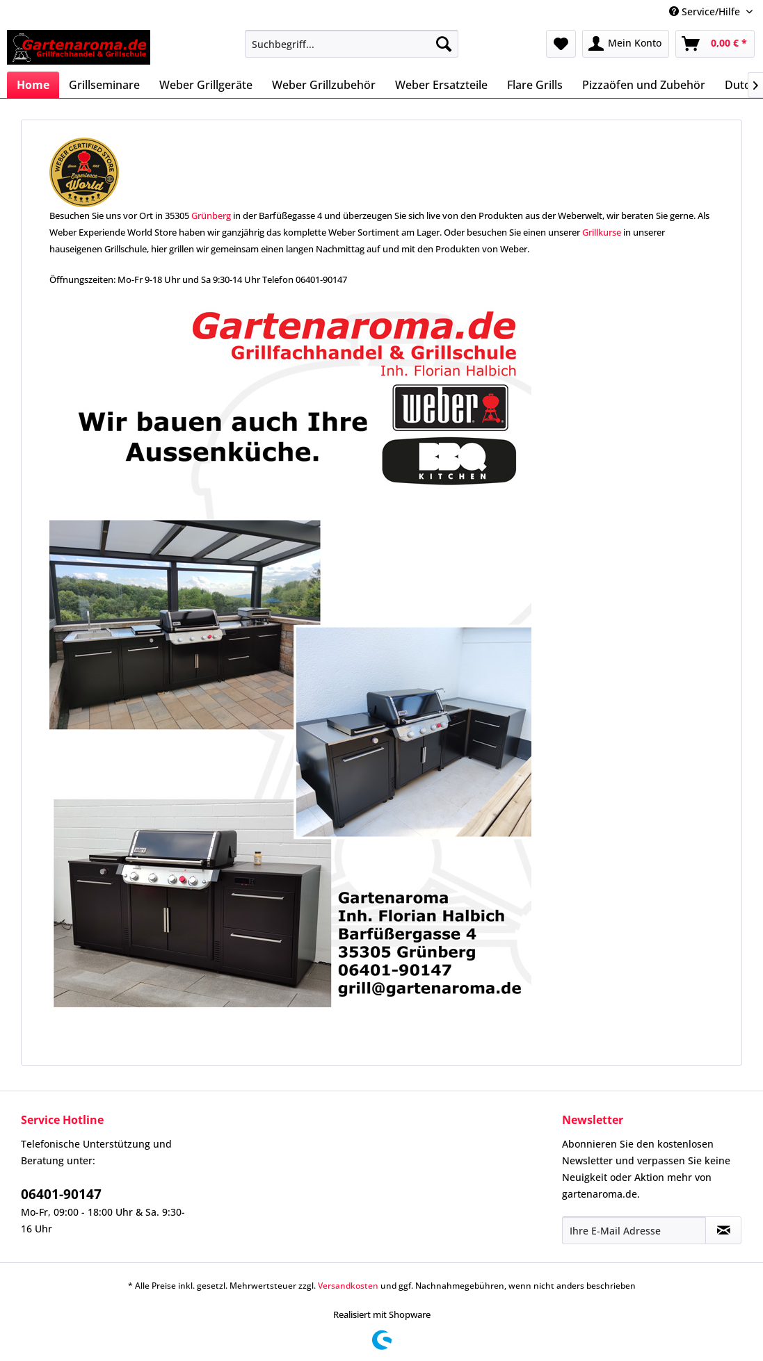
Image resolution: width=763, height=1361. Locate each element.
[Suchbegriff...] (351, 44)
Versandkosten (348, 1285)
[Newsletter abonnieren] (723, 1230)
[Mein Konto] (625, 44)
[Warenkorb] (715, 44)
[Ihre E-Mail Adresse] (634, 1230)
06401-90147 (61, 1194)
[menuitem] (351, 44)
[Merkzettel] (561, 44)
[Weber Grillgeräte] (206, 85)
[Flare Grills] (534, 85)
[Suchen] (443, 44)
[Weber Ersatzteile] (441, 85)
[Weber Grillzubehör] (323, 85)
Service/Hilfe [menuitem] (706, 11)
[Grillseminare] (104, 85)
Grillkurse (601, 232)
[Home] (33, 85)
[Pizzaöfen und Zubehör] (643, 85)
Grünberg (211, 215)
